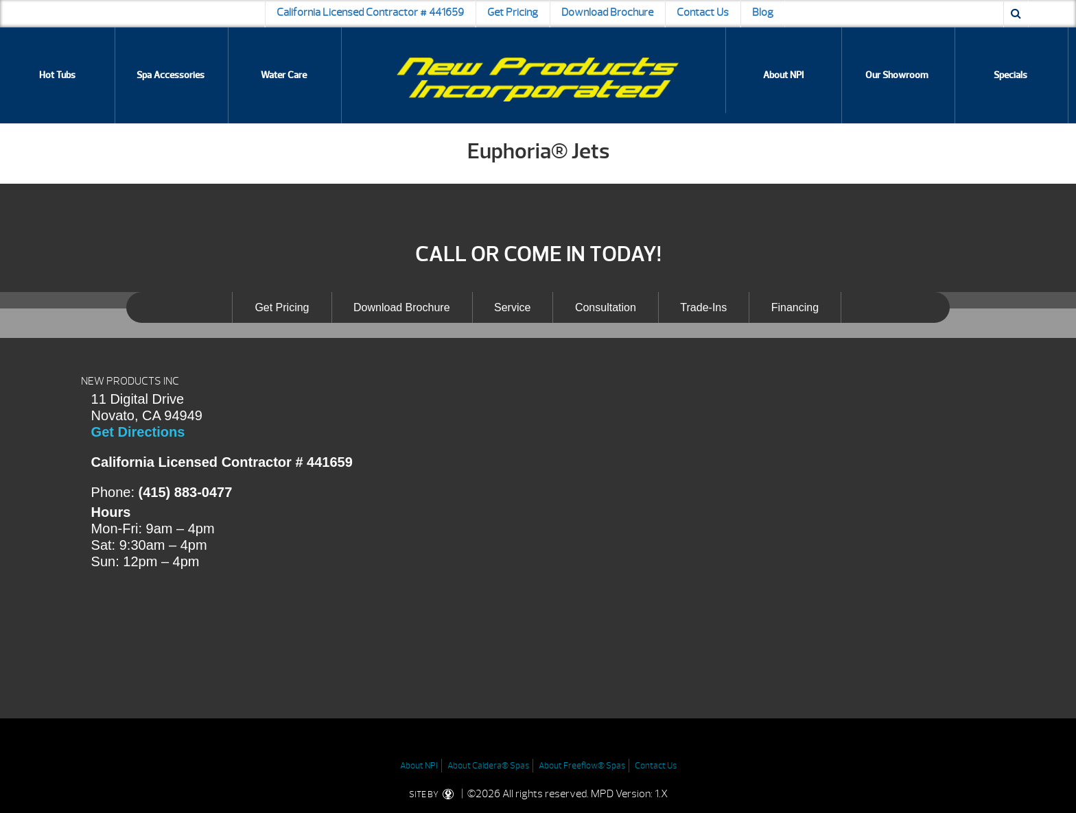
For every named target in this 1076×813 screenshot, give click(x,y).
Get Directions (138, 431)
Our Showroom (896, 75)
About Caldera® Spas (488, 765)
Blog (762, 12)
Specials (1010, 75)
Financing (795, 307)
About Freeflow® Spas (582, 765)
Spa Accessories (170, 75)
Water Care (284, 75)
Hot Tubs (57, 75)
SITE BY (434, 794)
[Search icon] (1016, 13)
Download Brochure (607, 12)
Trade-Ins (703, 307)
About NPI (783, 75)
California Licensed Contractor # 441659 (370, 12)
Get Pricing (512, 12)
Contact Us (703, 12)
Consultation (605, 307)
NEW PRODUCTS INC (130, 381)
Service (512, 307)
